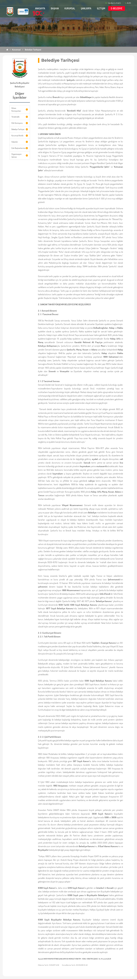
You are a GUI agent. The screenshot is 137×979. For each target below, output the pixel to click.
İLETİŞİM (101, 8)
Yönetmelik (16, 117)
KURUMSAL (69, 8)
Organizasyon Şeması (17, 155)
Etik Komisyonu (17, 123)
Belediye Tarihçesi (33, 50)
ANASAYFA (40, 8)
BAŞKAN (55, 8)
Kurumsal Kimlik (17, 135)
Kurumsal (16, 50)
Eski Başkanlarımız (19, 148)
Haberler (15, 142)
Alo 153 (128, 3)
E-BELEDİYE (116, 8)
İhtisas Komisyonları (16, 109)
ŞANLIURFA (86, 8)
